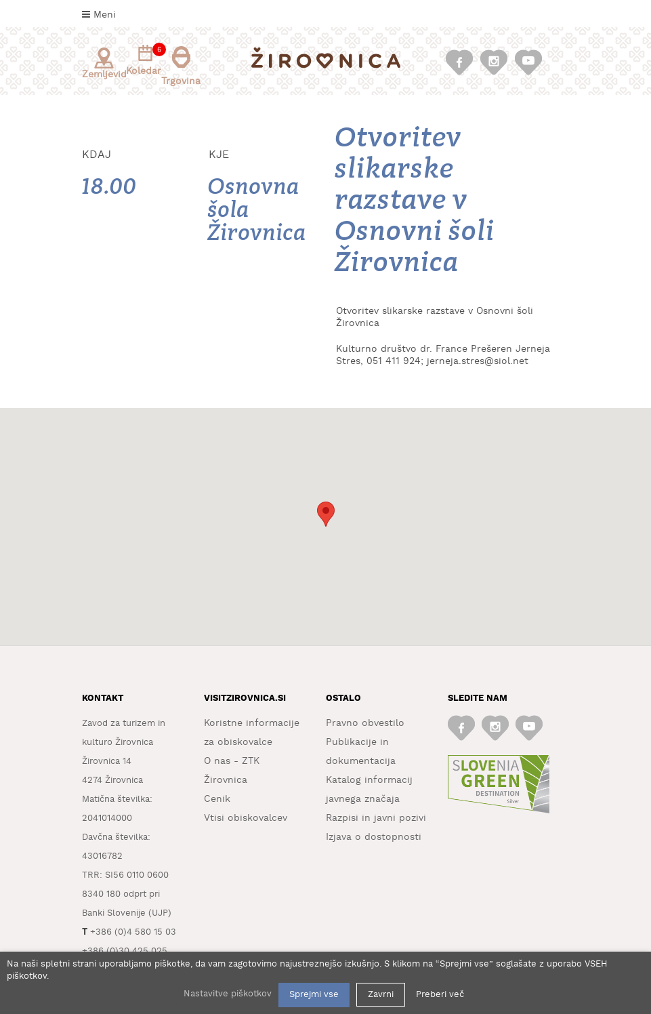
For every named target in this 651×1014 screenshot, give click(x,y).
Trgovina (181, 66)
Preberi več (440, 994)
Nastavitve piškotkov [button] (228, 994)
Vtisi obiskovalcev (245, 818)
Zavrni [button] (381, 994)
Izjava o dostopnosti (373, 837)
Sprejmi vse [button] (314, 994)
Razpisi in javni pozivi (376, 818)
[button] (326, 514)
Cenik (217, 799)
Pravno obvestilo (365, 723)
